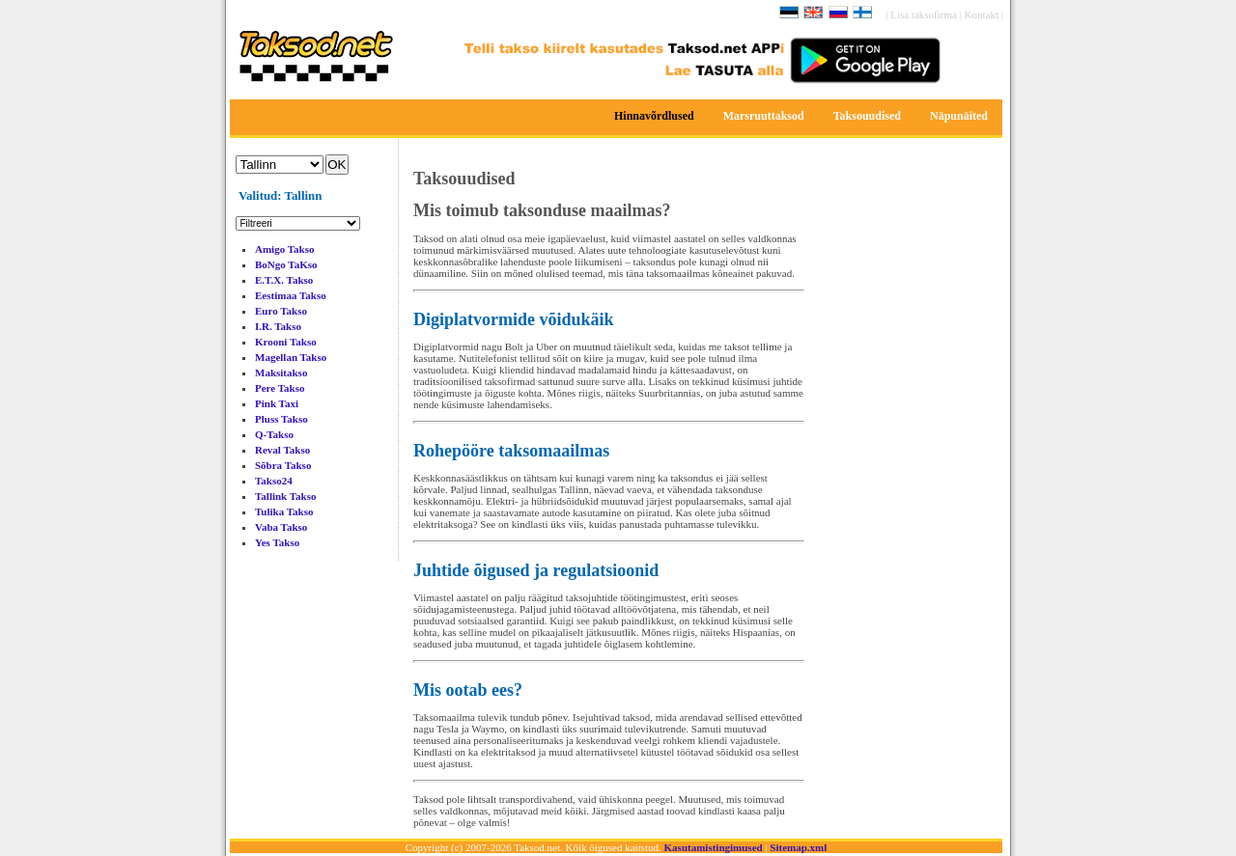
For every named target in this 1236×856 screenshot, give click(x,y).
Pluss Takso (281, 419)
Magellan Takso (290, 357)
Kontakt (983, 14)
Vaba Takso (281, 527)
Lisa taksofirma (924, 14)
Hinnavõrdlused (654, 116)
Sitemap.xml (798, 847)
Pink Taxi (276, 403)
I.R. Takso (278, 326)
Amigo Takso (284, 249)
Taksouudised (867, 116)
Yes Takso (277, 542)
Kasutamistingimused (713, 847)
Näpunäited (959, 116)
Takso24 (274, 480)
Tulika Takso (284, 511)
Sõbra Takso (283, 465)
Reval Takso (282, 450)
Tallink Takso (286, 496)
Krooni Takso (286, 341)
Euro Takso (281, 311)
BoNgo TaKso (286, 264)
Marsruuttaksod (763, 116)
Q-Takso (274, 434)
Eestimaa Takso (290, 295)
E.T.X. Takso (284, 280)
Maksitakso (281, 372)
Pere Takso (279, 388)
